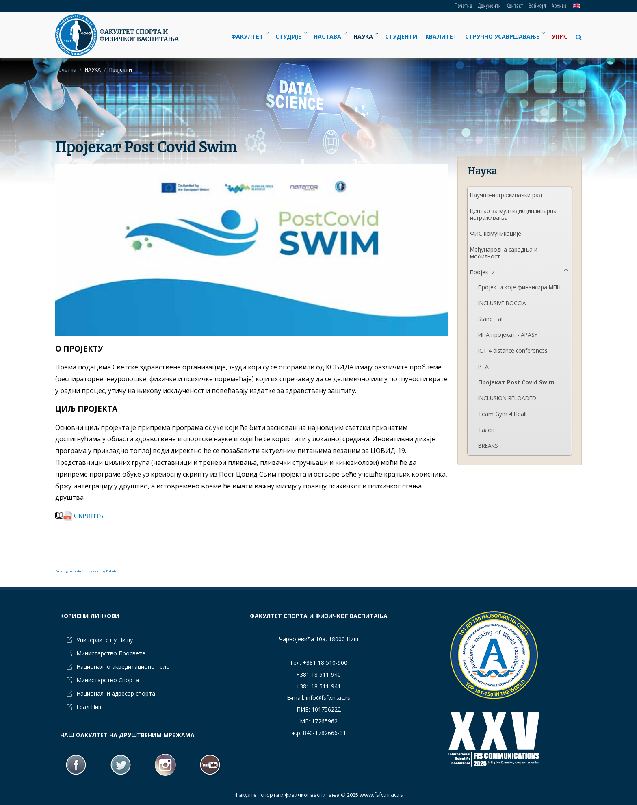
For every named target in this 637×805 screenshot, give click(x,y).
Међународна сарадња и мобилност (503, 252)
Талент (488, 430)
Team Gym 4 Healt (502, 414)
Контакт (514, 5)
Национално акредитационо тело (123, 666)
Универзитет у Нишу (104, 640)
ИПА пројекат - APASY (507, 334)
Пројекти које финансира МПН (519, 287)
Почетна (463, 5)
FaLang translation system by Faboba (86, 570)
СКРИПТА (83, 515)
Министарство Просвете (110, 653)
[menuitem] (249, 36)
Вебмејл (537, 5)
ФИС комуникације (495, 233)
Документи (489, 5)
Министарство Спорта (107, 680)
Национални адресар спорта (115, 693)
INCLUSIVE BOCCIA (502, 303)
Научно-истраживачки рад (506, 195)
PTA (483, 366)
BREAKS (488, 445)
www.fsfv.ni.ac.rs (381, 794)
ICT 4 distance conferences (513, 350)
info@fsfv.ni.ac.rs (328, 697)
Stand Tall (491, 319)
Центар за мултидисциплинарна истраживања (513, 214)
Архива (559, 5)
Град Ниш (89, 707)
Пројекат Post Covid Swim (516, 382)
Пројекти (482, 272)
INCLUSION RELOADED (507, 398)
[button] (577, 37)
